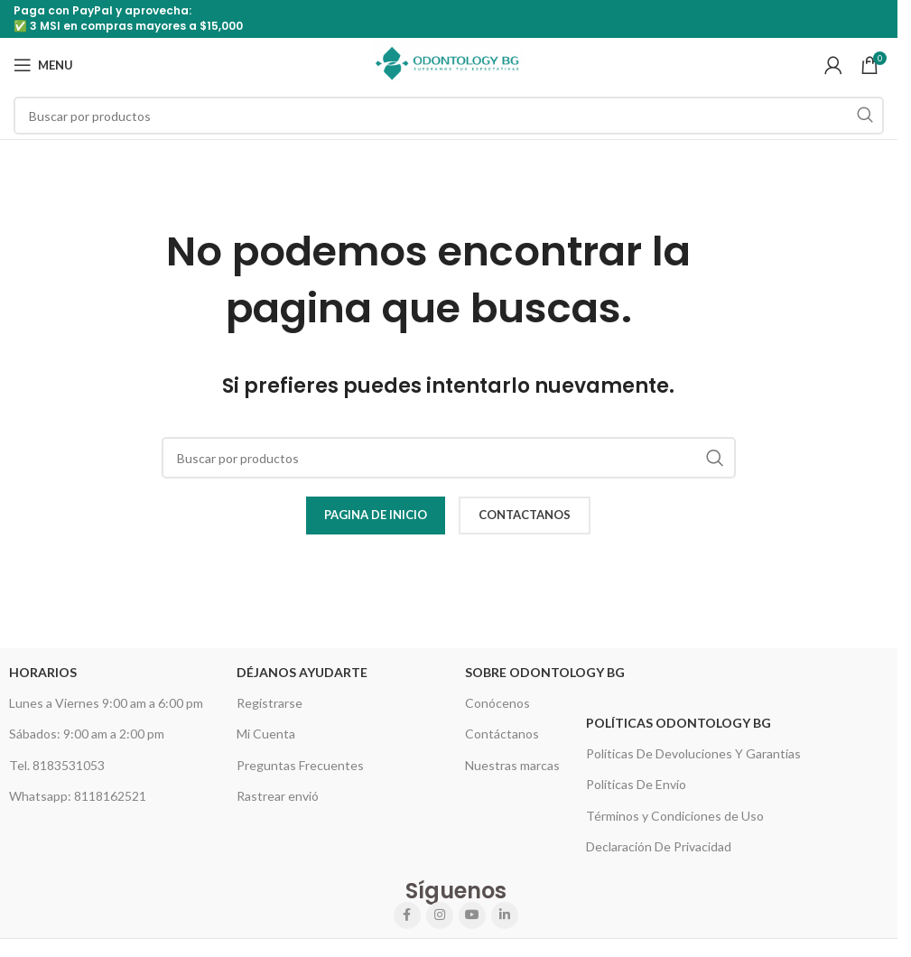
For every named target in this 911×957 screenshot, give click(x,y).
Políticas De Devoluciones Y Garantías (693, 753)
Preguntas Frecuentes (300, 765)
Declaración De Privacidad (658, 846)
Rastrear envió (278, 796)
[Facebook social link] (407, 915)
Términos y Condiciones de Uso (675, 815)
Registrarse (269, 703)
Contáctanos (502, 733)
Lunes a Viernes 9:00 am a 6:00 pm (106, 703)
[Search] (449, 116)
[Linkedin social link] (504, 915)
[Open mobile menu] (43, 65)
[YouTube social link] (472, 915)
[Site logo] (448, 63)
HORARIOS (43, 672)
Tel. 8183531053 (57, 765)
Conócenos (497, 703)
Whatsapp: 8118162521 (77, 796)
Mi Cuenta (266, 733)
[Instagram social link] (439, 915)
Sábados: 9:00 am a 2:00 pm (86, 733)
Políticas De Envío (636, 784)
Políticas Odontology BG (678, 722)
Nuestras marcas (512, 765)
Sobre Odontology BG (545, 672)
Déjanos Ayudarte (302, 672)
